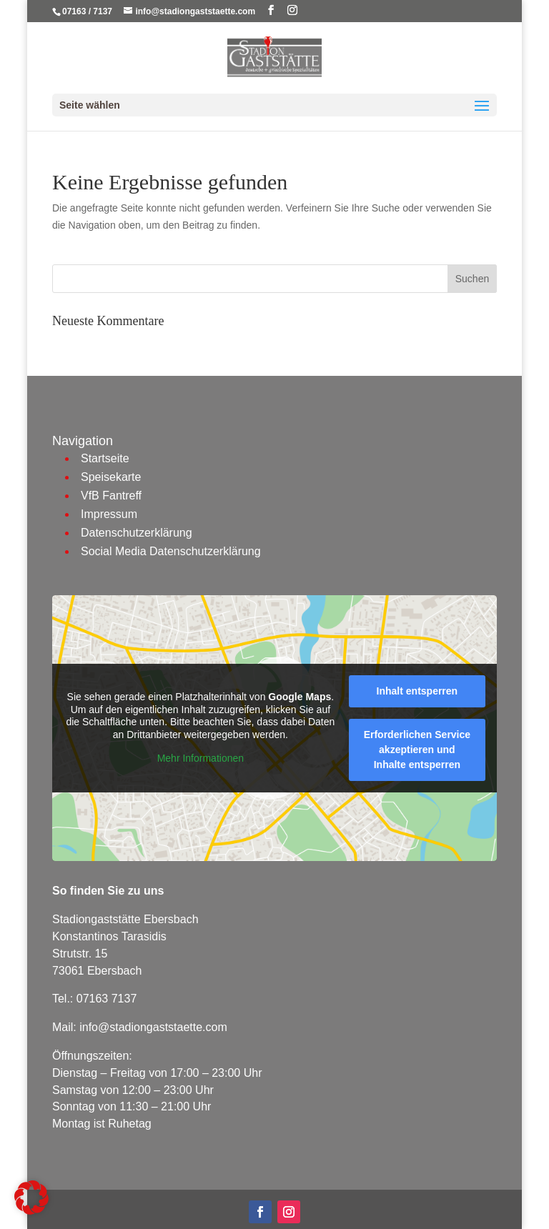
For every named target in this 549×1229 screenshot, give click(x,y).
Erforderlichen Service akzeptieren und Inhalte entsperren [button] (417, 749)
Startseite (105, 458)
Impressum (109, 514)
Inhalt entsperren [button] (417, 691)
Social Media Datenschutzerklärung (171, 551)
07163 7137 (106, 998)
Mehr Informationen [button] (200, 759)
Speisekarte (111, 477)
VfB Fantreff (111, 495)
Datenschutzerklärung (136, 533)
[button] (31, 1197)
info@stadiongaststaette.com (153, 1027)
